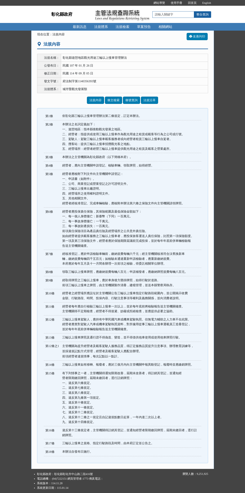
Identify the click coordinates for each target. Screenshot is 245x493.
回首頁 (192, 2)
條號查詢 (131, 100)
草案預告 (144, 27)
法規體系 (101, 27)
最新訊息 (80, 27)
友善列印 (197, 36)
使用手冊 (176, 2)
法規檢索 (122, 27)
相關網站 (165, 27)
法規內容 (95, 100)
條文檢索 (113, 100)
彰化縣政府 (61, 14)
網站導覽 (159, 2)
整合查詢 (202, 14)
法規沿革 (149, 100)
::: (146, 2)
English (206, 2)
